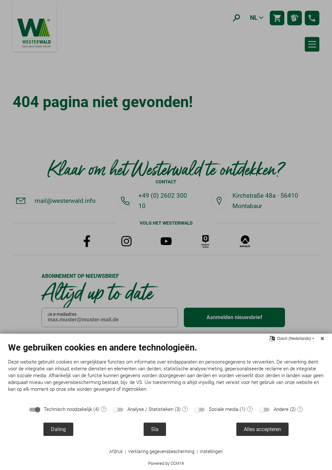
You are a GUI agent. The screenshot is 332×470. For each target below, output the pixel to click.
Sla (155, 429)
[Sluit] (322, 338)
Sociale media (223, 409)
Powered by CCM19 (166, 463)
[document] (166, 372)
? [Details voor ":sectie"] (104, 409)
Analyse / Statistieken (150, 409)
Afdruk (116, 451)
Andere (281, 409)
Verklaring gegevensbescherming (161, 451)
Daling (58, 429)
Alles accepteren (262, 429)
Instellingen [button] (211, 451)
